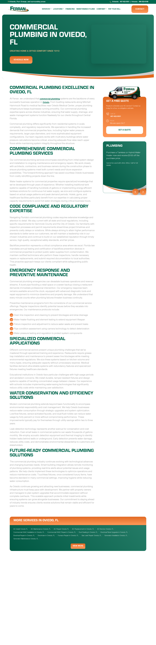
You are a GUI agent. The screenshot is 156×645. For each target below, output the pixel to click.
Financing (70, 9)
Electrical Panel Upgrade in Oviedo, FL (114, 532)
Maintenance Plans (85, 9)
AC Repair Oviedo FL (61, 529)
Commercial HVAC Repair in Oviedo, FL (61, 532)
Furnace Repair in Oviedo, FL (68, 535)
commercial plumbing (50, 99)
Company (101, 9)
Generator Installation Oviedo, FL (115, 535)
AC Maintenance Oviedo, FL (41, 529)
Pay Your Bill (114, 9)
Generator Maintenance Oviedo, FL (25, 539)
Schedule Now (21, 60)
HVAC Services (22, 596)
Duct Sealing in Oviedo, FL (88, 532)
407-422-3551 (124, 2)
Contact (139, 9)
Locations (57, 9)
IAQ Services (21, 632)
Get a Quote (124, 130)
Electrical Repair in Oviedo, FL (24, 535)
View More (78, 546)
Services (46, 9)
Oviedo (52, 103)
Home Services (68, 632)
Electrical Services (71, 592)
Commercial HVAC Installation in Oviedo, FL (28, 532)
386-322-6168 (143, 2)
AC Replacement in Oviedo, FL (83, 529)
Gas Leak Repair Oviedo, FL (91, 535)
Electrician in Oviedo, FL (46, 535)
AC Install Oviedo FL (20, 529)
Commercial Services (117, 632)
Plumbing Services (115, 592)
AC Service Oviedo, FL (105, 529)
